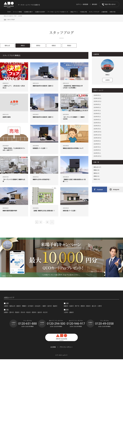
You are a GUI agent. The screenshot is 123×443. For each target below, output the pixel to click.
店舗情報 (105, 12)
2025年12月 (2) (97, 98)
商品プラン (74, 12)
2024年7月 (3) (97, 147)
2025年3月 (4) (97, 122)
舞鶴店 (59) (96, 170)
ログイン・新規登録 (82, 4)
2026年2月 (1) (97, 95)
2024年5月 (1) (97, 153)
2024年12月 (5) (97, 132)
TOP (9, 12)
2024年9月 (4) (97, 141)
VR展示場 (83, 12)
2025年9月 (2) (97, 104)
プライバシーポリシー (66, 347)
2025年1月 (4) (97, 129)
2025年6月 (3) (97, 113)
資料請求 (94, 4)
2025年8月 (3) (97, 107)
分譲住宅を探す (40, 12)
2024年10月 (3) (97, 138)
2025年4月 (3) (97, 119)
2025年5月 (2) (97, 116)
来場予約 (113, 12)
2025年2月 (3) (97, 125)
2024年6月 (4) (97, 150)
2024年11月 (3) (97, 135)
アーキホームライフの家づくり (58, 12)
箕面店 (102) (97, 179)
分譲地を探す (28, 12)
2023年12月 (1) (97, 156)
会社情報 (53, 347)
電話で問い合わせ (110, 4)
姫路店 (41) (96, 176)
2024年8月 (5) (97, 144)
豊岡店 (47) (96, 173)
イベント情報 (17, 12)
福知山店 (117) (97, 167)
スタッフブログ (94, 12)
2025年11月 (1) (97, 101)
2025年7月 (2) (97, 110)
